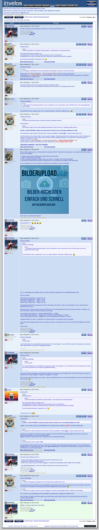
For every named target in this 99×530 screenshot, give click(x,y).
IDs (65, 133)
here (32, 32)
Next (94, 17)
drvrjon (9, 389)
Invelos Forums (28, 17)
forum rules (33, 8)
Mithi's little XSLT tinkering (26, 61)
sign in (23, 12)
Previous (89, 17)
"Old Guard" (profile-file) (27, 144)
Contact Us (47, 526)
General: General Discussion (41, 17)
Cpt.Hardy (10, 82)
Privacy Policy (54, 526)
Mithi (10, 43)
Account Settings (63, 526)
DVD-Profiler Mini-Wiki (49, 61)
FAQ (77, 526)
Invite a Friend (71, 526)
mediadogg (10, 25)
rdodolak (11, 99)
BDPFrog (31, 34)
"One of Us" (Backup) (41, 144)
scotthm (11, 335)
